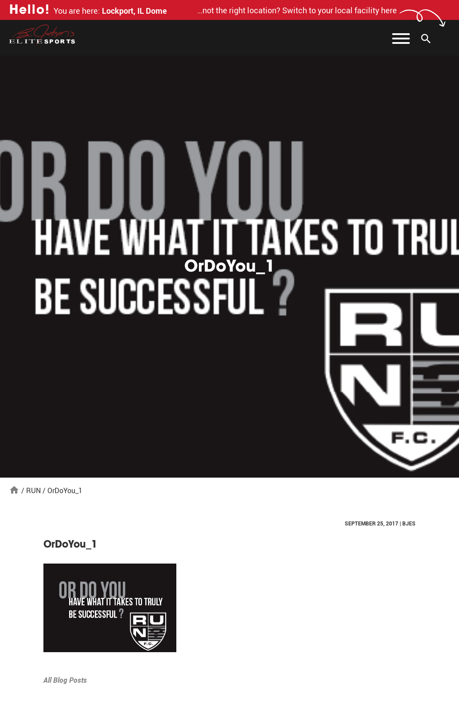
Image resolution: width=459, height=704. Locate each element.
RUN (33, 490)
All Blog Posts (65, 680)
